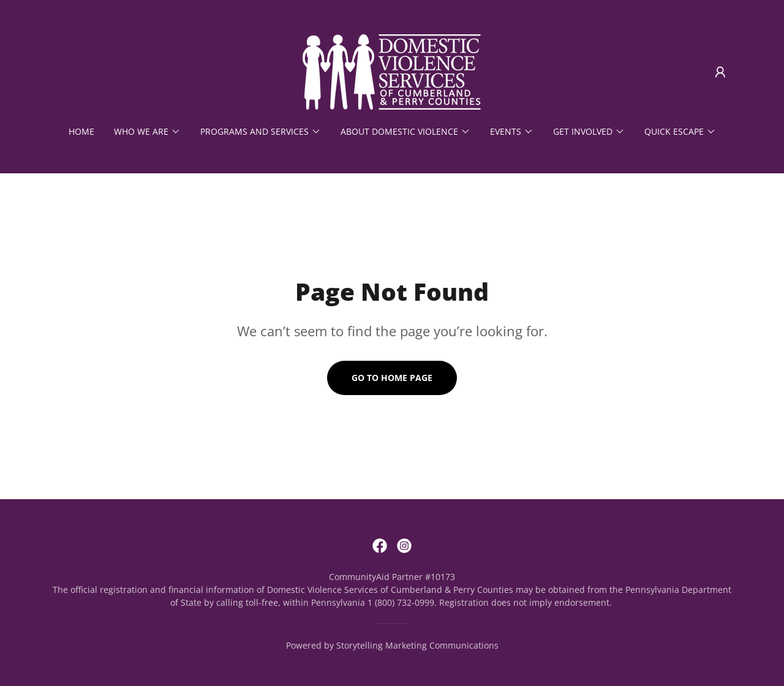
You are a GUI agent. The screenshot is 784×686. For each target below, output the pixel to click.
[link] (392, 71)
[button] (720, 72)
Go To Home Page (392, 377)
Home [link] (81, 131)
